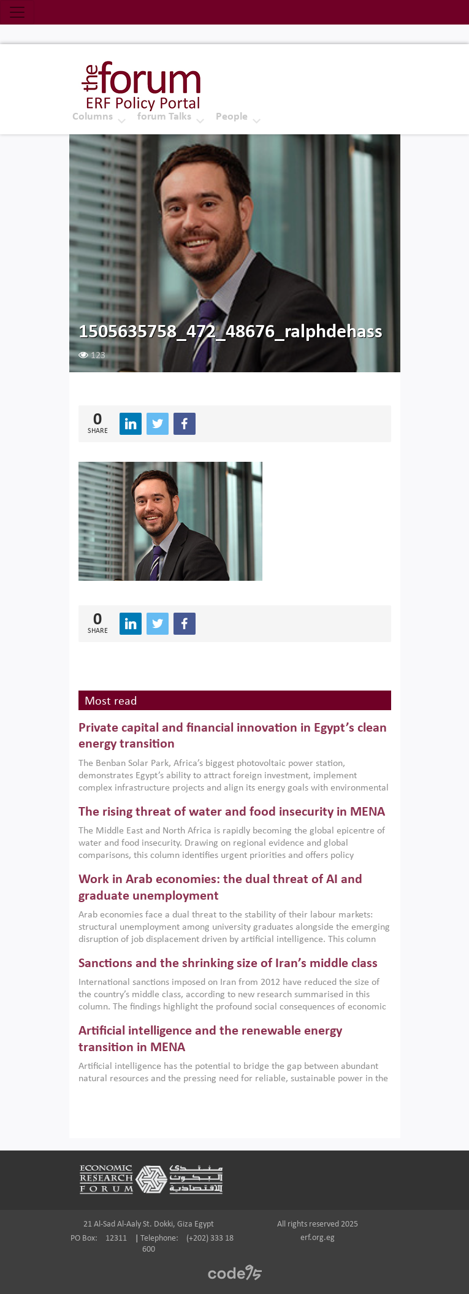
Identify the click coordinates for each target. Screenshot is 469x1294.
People (232, 117)
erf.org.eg (317, 1237)
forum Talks (164, 117)
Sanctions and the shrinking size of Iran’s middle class (228, 964)
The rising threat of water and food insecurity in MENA (231, 812)
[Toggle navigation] (17, 12)
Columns (92, 117)
